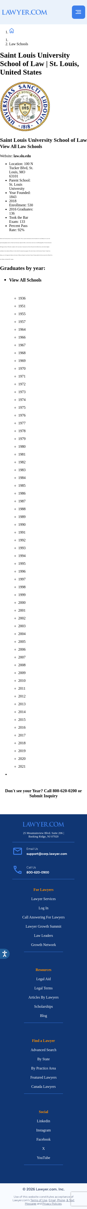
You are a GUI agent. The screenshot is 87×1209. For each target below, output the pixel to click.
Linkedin (43, 1121)
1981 (22, 454)
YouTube (43, 1158)
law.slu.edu (22, 156)
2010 (22, 681)
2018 (22, 743)
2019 (22, 751)
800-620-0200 (65, 790)
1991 (22, 532)
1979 (22, 439)
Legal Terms (43, 988)
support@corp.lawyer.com (46, 854)
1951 (22, 306)
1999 (22, 595)
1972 (22, 384)
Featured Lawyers (43, 1077)
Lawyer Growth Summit (43, 926)
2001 (22, 610)
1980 (22, 446)
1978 (22, 431)
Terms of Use (38, 1200)
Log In (43, 908)
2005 (22, 642)
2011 (21, 688)
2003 (22, 626)
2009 (22, 673)
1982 (22, 462)
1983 (22, 470)
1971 (22, 376)
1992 (22, 540)
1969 (22, 361)
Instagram (43, 1130)
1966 (22, 337)
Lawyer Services (43, 899)
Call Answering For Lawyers (43, 917)
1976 (22, 415)
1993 (22, 548)
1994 (22, 556)
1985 (22, 485)
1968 (22, 353)
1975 (22, 407)
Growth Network (43, 945)
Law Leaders (43, 936)
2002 (22, 618)
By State (43, 1059)
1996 (22, 571)
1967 (22, 345)
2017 (22, 735)
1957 (22, 322)
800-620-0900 (37, 872)
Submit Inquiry (43, 795)
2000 (22, 602)
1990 (22, 524)
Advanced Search (43, 1050)
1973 (22, 392)
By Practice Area (43, 1068)
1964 (22, 329)
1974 (22, 400)
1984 (22, 478)
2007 (22, 657)
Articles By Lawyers (43, 997)
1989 (22, 517)
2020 (22, 759)
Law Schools (18, 44)
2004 (22, 634)
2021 (22, 766)
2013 (22, 704)
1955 (22, 314)
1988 (22, 509)
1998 (22, 587)
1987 (22, 501)
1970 (22, 368)
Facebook (43, 1139)
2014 (22, 712)
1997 (22, 579)
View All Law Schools (21, 146)
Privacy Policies (52, 1203)
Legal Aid (43, 979)
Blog (43, 1016)
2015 (22, 720)
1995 (22, 563)
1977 (22, 423)
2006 (22, 649)
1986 (22, 493)
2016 (22, 727)
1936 (22, 298)
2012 (22, 696)
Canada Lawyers (43, 1087)
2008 (22, 665)
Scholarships (43, 1006)
